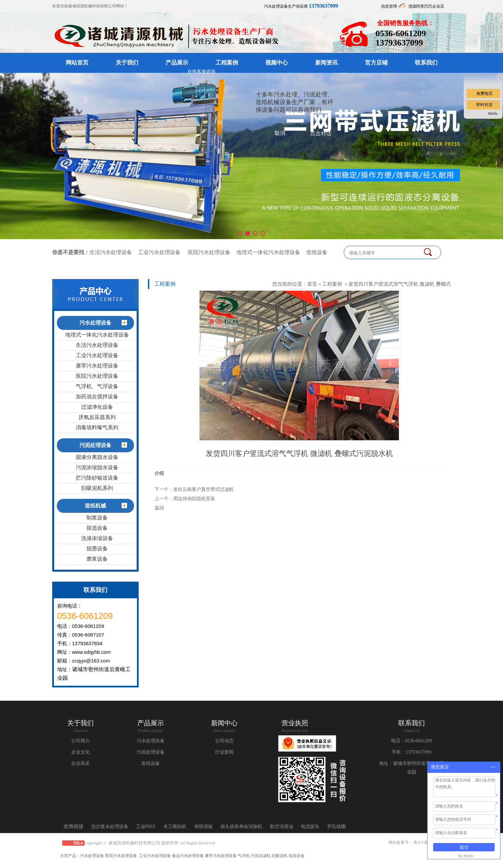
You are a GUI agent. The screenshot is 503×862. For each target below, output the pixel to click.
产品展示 (177, 63)
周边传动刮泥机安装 (194, 498)
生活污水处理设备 (110, 252)
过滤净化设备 (97, 407)
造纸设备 (316, 252)
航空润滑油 (281, 826)
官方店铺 (376, 63)
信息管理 (389, 6)
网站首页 (77, 63)
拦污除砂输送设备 (97, 478)
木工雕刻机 (175, 826)
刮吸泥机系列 (97, 488)
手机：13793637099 (411, 752)
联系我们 (426, 63)
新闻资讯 (326, 63)
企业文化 (80, 752)
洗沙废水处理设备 (109, 826)
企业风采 (80, 763)
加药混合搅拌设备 (97, 396)
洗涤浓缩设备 (97, 538)
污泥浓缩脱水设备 (97, 467)
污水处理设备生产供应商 (301, 6)
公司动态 (224, 740)
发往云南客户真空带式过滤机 (203, 489)
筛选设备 (97, 528)
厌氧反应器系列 (97, 417)
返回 (159, 507)
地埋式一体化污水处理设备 (268, 252)
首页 (312, 284)
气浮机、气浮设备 (97, 386)
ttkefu (492, 113)
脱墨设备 (97, 548)
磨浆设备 (97, 559)
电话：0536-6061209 (411, 740)
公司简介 (80, 740)
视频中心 (276, 63)
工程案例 (226, 63)
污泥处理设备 (151, 752)
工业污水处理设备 (159, 252)
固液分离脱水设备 (97, 457)
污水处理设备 (151, 740)
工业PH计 (146, 826)
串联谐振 (203, 826)
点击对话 (320, 133)
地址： (386, 763)
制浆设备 (97, 517)
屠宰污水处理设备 (97, 365)
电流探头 (310, 826)
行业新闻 (224, 752)
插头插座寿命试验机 (241, 826)
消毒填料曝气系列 (97, 427)
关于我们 (127, 63)
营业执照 (295, 723)
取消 (280, 133)
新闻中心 (224, 723)
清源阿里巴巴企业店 (426, 6)
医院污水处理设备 (209, 252)
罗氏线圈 (336, 826)
